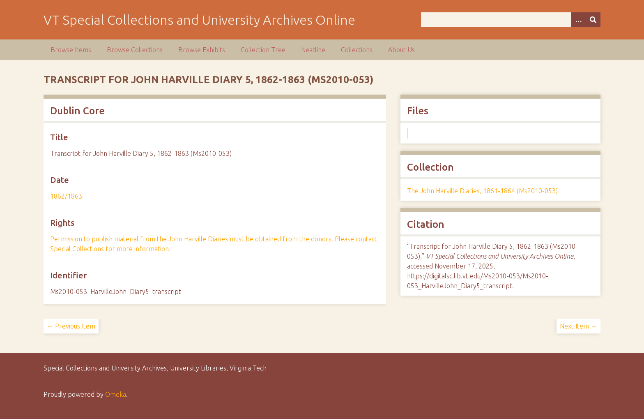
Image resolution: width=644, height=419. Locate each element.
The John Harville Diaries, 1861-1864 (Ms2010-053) (482, 190)
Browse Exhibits (201, 49)
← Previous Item (71, 326)
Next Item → (578, 326)
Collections (357, 49)
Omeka (115, 394)
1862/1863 (66, 196)
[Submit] (593, 19)
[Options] (578, 19)
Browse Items (71, 49)
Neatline (313, 49)
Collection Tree (263, 49)
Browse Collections (135, 49)
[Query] (510, 19)
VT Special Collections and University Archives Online (199, 19)
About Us (401, 49)
